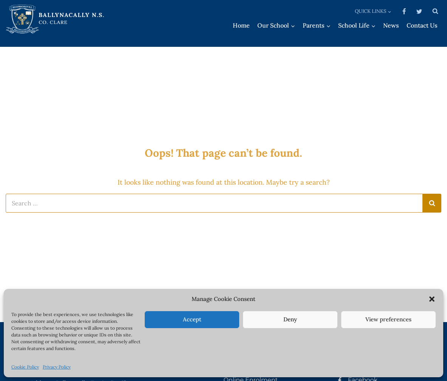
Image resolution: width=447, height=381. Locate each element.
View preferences (388, 319)
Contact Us (422, 25)
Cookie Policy (25, 367)
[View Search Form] (435, 11)
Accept (192, 319)
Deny (290, 319)
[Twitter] (419, 11)
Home (241, 25)
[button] (432, 299)
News (391, 25)
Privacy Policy (57, 367)
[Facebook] (404, 11)
